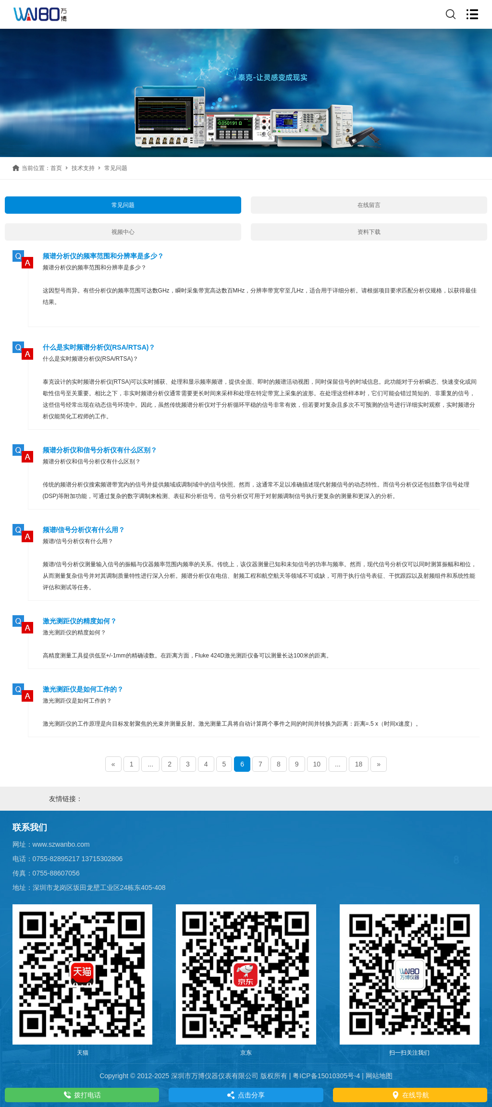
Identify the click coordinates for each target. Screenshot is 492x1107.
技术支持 (83, 168)
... (150, 764)
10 (317, 764)
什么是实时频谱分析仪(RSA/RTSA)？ (99, 347)
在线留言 (369, 205)
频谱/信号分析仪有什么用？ (84, 530)
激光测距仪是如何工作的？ (83, 689)
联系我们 (29, 827)
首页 (56, 168)
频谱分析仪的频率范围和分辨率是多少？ (103, 256)
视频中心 (123, 232)
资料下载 (369, 232)
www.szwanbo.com (61, 844)
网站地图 (379, 1076)
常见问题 (123, 205)
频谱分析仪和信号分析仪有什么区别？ (100, 450)
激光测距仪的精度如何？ (80, 621)
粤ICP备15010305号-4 (326, 1076)
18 (359, 764)
